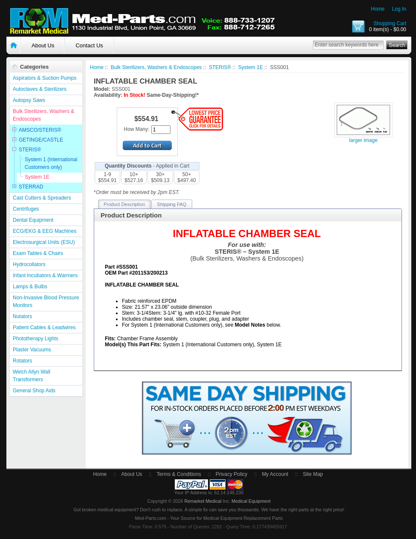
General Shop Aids (34, 391)
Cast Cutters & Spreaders (42, 198)
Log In (399, 9)
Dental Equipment (33, 220)
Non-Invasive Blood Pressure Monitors (46, 301)
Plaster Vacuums (32, 350)
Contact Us (89, 45)
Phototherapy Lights (35, 339)
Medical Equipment (251, 501)
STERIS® (30, 150)
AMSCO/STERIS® (40, 130)
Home (377, 9)
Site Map (313, 474)
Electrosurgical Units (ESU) (44, 242)
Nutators (22, 316)
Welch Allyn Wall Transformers (31, 376)
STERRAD (31, 187)
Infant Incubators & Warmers (45, 275)
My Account (275, 474)
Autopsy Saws (29, 100)
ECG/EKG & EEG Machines (44, 231)
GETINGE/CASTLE (41, 140)
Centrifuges (26, 209)
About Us (43, 45)
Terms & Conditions (179, 474)
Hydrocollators (29, 264)
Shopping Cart (389, 23)
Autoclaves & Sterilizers (39, 89)
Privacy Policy (232, 474)
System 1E (37, 177)
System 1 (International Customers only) (51, 163)
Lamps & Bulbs (30, 287)
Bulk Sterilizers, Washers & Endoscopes (43, 115)
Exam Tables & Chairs (38, 253)
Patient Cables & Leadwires (44, 327)
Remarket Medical (202, 501)
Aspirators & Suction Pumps (44, 78)
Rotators (22, 361)
